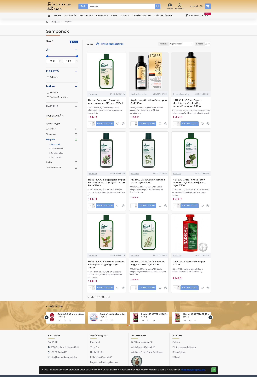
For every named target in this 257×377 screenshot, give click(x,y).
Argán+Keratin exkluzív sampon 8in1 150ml (148, 102)
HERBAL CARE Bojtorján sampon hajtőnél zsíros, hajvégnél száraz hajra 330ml (107, 182)
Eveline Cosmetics (139, 94)
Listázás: (199, 44)
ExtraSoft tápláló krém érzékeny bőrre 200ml (113, 314)
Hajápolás (56, 21)
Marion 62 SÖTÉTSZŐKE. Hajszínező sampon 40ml (196, 314)
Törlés (75, 42)
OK (214, 370)
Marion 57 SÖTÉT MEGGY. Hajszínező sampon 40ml (154, 314)
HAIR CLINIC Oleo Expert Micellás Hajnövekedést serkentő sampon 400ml (187, 103)
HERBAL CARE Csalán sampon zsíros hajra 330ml (147, 181)
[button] (46, 317)
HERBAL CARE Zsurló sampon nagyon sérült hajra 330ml (147, 263)
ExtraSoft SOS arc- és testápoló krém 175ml (71, 314)
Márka (50, 86)
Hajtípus (52, 106)
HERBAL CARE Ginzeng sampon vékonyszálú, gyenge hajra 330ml (106, 264)
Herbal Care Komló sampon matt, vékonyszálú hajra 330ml (105, 102)
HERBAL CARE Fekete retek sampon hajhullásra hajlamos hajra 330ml (189, 182)
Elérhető (52, 71)
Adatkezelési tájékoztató (193, 369)
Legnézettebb (54, 306)
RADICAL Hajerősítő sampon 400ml (189, 263)
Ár (47, 50)
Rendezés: (164, 44)
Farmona (93, 94)
